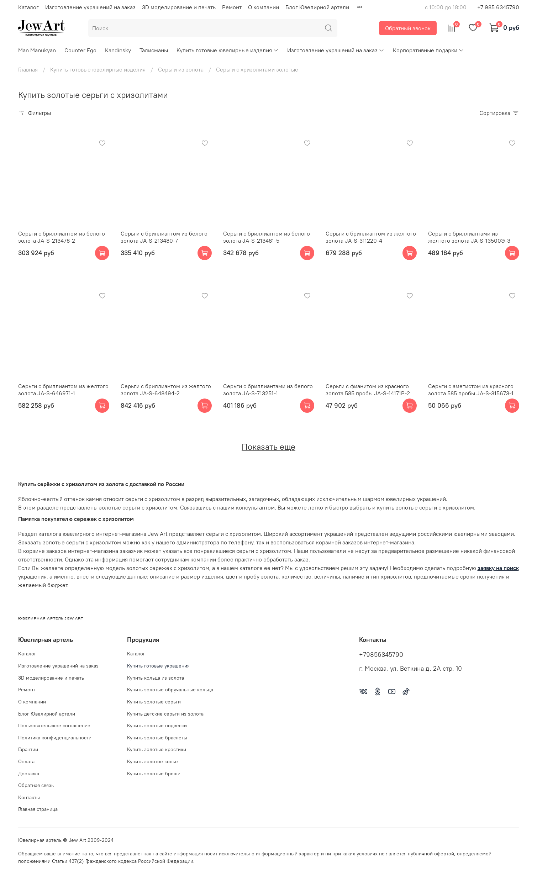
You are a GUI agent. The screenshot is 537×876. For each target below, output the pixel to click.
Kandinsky (118, 50)
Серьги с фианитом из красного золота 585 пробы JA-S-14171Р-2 (368, 389)
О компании (263, 7)
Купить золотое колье (152, 761)
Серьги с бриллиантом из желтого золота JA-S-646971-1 (63, 389)
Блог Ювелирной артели (317, 7)
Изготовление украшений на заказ (90, 7)
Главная (28, 69)
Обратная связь (36, 785)
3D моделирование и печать (179, 7)
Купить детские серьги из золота (165, 714)
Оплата (26, 761)
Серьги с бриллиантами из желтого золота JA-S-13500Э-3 (469, 237)
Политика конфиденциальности (54, 737)
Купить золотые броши (153, 773)
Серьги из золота (181, 69)
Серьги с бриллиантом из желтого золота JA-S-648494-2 (166, 389)
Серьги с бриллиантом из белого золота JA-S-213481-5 (266, 237)
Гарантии (28, 749)
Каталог (28, 7)
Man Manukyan (37, 50)
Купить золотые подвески (157, 725)
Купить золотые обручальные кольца (170, 689)
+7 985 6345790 (498, 7)
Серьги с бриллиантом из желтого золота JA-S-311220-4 (371, 237)
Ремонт (232, 7)
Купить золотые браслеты (157, 737)
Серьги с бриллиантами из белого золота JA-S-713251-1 (268, 389)
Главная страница (38, 809)
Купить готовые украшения (158, 666)
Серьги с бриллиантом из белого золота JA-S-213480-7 (164, 237)
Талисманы (153, 50)
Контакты (29, 797)
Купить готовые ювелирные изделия (228, 50)
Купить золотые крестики (156, 749)
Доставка (28, 773)
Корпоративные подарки (428, 50)
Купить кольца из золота (155, 678)
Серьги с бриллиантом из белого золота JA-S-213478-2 (61, 237)
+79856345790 (381, 655)
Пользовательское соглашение (54, 725)
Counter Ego (80, 50)
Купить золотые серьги (154, 701)
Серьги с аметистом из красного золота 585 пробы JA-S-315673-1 (471, 389)
